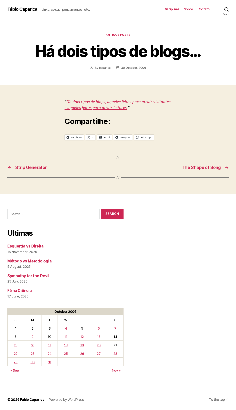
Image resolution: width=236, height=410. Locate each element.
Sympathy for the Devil (28, 276)
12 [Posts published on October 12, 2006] (82, 337)
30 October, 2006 (133, 68)
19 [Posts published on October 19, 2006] (82, 345)
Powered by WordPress (66, 400)
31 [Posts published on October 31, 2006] (49, 362)
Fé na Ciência (19, 290)
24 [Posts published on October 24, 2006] (49, 354)
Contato (203, 9)
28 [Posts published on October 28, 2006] (115, 354)
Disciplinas (171, 9)
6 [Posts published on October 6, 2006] (99, 328)
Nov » (116, 370)
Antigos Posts (117, 35)
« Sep (14, 370)
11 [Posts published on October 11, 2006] (65, 337)
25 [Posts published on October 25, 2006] (66, 354)
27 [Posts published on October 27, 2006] (98, 354)
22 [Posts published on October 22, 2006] (15, 354)
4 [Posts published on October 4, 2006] (66, 328)
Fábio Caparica (22, 9)
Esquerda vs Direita (25, 246)
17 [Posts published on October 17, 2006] (49, 345)
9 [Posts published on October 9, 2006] (33, 337)
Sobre (188, 9)
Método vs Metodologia (29, 261)
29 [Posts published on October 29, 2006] (15, 362)
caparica (105, 68)
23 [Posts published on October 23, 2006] (32, 354)
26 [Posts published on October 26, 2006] (82, 354)
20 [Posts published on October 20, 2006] (99, 345)
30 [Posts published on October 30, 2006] (33, 362)
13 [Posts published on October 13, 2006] (98, 337)
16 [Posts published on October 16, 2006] (32, 345)
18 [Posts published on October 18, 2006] (65, 345)
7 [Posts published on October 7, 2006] (115, 328)
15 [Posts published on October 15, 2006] (15, 345)
